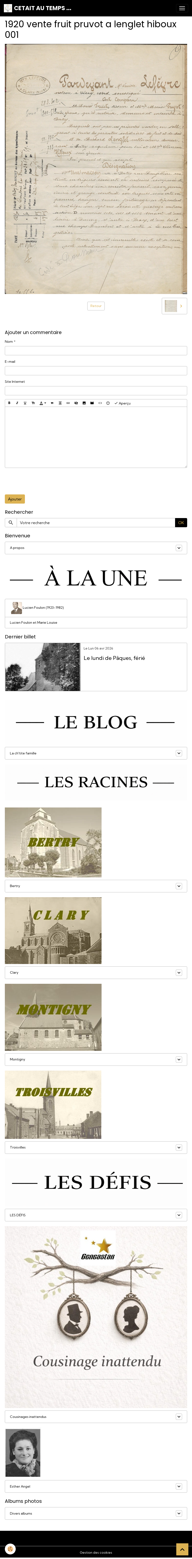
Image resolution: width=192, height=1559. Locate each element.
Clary (14, 972)
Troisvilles (18, 1147)
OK (181, 522)
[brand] (37, 8)
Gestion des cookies (96, 1552)
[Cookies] (10, 1549)
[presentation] (41, 481)
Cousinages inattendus (28, 1417)
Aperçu (122, 403)
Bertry (15, 886)
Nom (9, 341)
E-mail (10, 361)
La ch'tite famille (23, 753)
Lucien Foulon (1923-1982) (37, 608)
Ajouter (15, 499)
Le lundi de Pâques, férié (114, 658)
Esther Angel (20, 1486)
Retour (96, 306)
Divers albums (21, 1513)
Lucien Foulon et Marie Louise (33, 622)
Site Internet (15, 381)
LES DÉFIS (18, 1215)
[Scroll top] (182, 1549)
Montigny (17, 1059)
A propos (17, 548)
